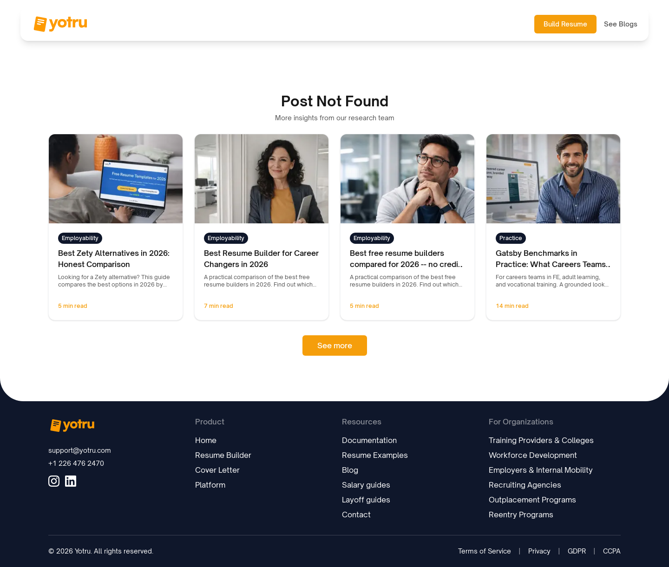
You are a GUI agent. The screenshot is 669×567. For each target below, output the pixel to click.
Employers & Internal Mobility (541, 470)
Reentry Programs (521, 514)
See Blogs (620, 24)
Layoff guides (366, 499)
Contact (356, 514)
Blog (350, 470)
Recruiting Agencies (525, 484)
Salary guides (366, 484)
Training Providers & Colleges (541, 440)
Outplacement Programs (532, 499)
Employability (80, 238)
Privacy (539, 551)
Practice (510, 238)
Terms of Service (484, 551)
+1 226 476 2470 (76, 463)
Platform (210, 484)
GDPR (577, 551)
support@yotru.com (79, 450)
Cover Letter (217, 470)
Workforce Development (533, 455)
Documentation (369, 440)
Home (205, 440)
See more (334, 345)
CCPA (612, 551)
